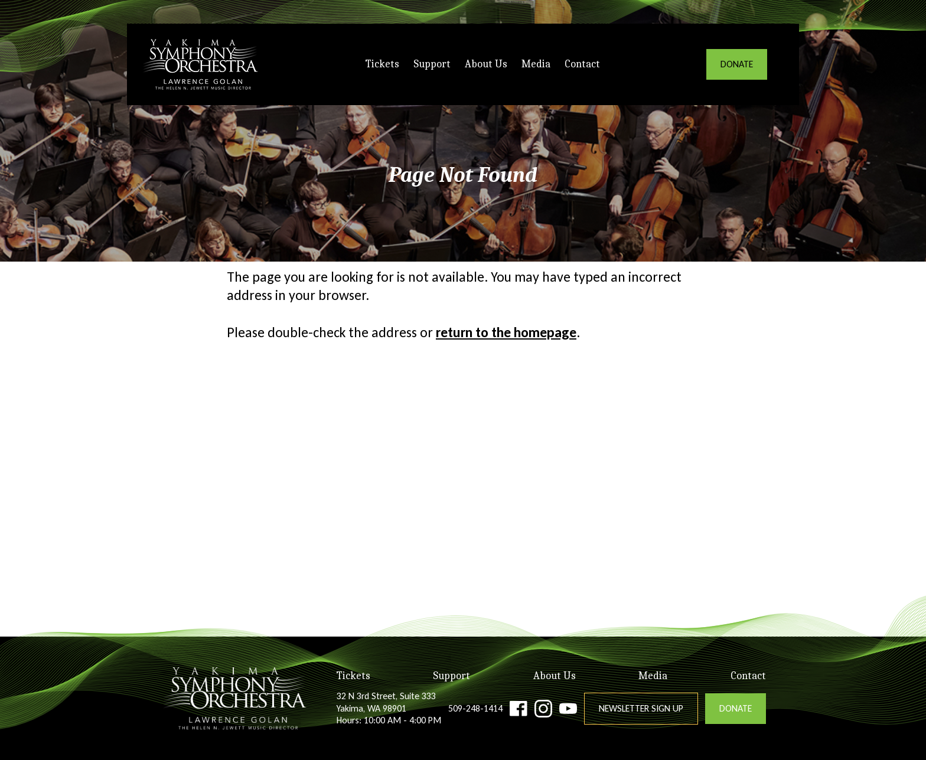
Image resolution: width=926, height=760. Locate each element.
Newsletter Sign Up (641, 708)
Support (432, 64)
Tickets (382, 64)
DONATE (736, 64)
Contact (582, 64)
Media (535, 64)
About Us (486, 64)
